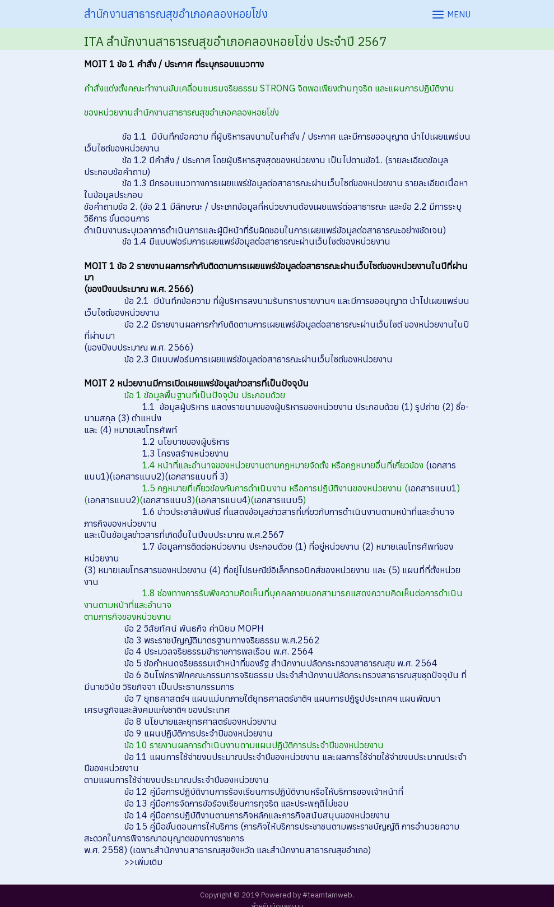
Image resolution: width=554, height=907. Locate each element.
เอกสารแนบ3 (167, 499)
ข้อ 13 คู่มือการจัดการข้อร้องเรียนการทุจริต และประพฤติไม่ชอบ (236, 803)
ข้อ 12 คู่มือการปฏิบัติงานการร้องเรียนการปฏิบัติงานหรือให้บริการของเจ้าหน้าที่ (263, 791)
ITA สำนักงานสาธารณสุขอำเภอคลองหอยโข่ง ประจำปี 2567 (235, 41)
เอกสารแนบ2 (112, 499)
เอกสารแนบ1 (432, 488)
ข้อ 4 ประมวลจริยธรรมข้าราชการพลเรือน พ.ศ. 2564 (219, 651)
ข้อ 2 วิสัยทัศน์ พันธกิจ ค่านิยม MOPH (194, 628)
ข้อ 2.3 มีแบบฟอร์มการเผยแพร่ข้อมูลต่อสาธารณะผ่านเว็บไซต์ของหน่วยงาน (258, 359)
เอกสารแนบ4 (223, 499)
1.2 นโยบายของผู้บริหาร (186, 441)
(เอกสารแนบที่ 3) (196, 476)
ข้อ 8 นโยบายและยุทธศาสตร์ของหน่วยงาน (200, 721)
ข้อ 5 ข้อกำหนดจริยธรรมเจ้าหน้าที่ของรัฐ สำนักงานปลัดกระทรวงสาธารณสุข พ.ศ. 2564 (280, 663)
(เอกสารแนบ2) (137, 476)
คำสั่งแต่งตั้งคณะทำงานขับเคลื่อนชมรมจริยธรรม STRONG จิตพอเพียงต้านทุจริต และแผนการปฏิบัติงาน (269, 88)
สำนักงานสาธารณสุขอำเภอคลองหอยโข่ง (176, 13)
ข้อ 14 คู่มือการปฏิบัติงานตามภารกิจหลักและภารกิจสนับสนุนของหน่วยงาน (257, 815)
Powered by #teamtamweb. (307, 895)
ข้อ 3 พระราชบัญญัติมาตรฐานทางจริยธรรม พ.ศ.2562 (222, 640)
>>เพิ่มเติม (143, 861)
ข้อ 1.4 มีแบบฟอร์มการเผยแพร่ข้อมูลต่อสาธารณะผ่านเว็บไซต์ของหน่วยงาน (256, 241)
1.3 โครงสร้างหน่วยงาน (185, 453)
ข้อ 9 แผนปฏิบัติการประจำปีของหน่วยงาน (198, 733)
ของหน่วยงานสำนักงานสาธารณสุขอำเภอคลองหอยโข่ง (181, 112)
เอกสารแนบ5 (278, 499)
